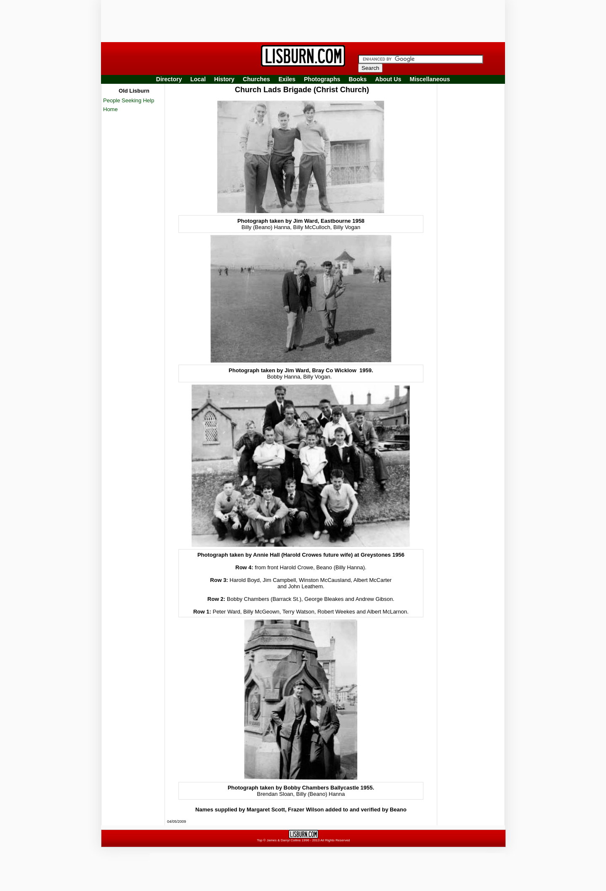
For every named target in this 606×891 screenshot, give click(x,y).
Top (259, 840)
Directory (169, 79)
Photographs (322, 79)
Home (110, 109)
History (224, 79)
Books (357, 79)
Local (198, 79)
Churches (256, 79)
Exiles (287, 79)
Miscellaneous (430, 79)
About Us (388, 79)
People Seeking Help (128, 100)
